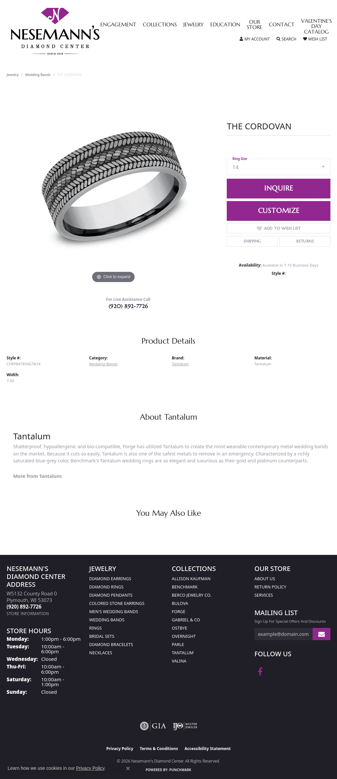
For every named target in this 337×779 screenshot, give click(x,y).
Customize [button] (278, 210)
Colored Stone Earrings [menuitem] (116, 603)
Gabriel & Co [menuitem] (186, 620)
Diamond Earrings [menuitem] (110, 579)
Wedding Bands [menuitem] (106, 620)
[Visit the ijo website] (185, 726)
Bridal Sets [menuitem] (101, 636)
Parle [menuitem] (178, 644)
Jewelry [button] (193, 25)
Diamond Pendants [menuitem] (111, 595)
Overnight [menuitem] (184, 636)
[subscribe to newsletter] (321, 634)
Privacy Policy (119, 748)
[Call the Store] (24, 606)
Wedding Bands (38, 74)
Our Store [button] (254, 25)
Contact (282, 25)
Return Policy (270, 587)
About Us (264, 579)
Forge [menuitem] (178, 611)
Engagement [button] (118, 25)
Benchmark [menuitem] (184, 587)
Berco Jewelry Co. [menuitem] (191, 595)
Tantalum (180, 363)
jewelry (13, 74)
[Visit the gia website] (153, 726)
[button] (255, 39)
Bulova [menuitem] (180, 603)
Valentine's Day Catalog (316, 26)
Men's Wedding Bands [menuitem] (113, 611)
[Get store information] (28, 613)
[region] (113, 186)
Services (263, 595)
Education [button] (225, 25)
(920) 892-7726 (128, 306)
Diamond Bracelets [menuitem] (111, 644)
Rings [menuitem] (95, 628)
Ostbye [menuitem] (179, 628)
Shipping (252, 241)
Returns (305, 241)
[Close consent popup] (128, 768)
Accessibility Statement (208, 748)
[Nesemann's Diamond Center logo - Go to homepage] (76, 31)
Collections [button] (160, 25)
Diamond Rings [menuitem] (106, 587)
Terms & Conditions (159, 748)
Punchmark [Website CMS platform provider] (180, 769)
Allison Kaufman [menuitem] (191, 579)
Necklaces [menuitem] (100, 653)
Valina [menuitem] (179, 661)
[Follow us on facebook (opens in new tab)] (260, 672)
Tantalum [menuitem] (183, 653)
